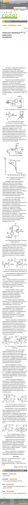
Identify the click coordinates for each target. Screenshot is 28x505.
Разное (19, 25)
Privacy (12, 503)
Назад (3, 497)
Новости (3, 4)
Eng (2, 503)
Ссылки (12, 500)
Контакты (3, 8)
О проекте (3, 6)
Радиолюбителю (12, 25)
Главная (4, 25)
